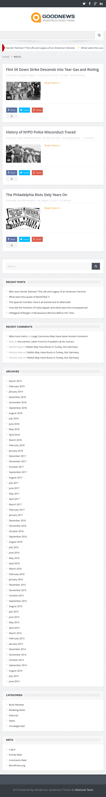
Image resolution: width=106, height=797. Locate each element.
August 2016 (15, 541)
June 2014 (14, 681)
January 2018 (16, 450)
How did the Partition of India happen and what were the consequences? (48, 307)
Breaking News (72, 137)
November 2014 (17, 654)
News (66, 75)
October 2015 (16, 595)
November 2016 (17, 525)
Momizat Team (84, 790)
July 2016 (13, 547)
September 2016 (18, 536)
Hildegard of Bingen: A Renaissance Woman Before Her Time (41, 313)
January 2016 (16, 579)
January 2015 (16, 643)
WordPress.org (17, 765)
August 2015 (15, 606)
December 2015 (17, 584)
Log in (12, 749)
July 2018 (13, 418)
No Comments (77, 75)
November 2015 (17, 590)
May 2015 (14, 622)
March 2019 (15, 381)
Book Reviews (16, 704)
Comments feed (17, 760)
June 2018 (14, 424)
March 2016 (15, 568)
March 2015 (15, 633)
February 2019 (16, 386)
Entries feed (15, 754)
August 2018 (15, 413)
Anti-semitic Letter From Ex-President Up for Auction (45, 341)
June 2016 (14, 552)
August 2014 (15, 670)
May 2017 (14, 493)
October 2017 (16, 466)
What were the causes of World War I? (29, 296)
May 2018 (14, 429)
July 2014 (13, 676)
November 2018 (17, 402)
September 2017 (18, 472)
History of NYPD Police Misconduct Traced (41, 132)
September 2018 (18, 407)
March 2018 (15, 440)
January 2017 (16, 515)
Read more (52, 83)
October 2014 (16, 660)
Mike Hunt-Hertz (18, 336)
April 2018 (14, 434)
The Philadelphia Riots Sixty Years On (36, 194)
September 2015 (18, 601)
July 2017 (13, 482)
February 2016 (16, 574)
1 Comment (88, 137)
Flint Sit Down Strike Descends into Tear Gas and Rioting (52, 69)
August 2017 (15, 477)
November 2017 (17, 461)
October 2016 (16, 531)
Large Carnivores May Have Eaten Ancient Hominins (59, 336)
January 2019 (16, 391)
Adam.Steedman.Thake (29, 137)
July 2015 (13, 611)
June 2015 (14, 617)
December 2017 (17, 456)
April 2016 (14, 563)
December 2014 (17, 649)
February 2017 (16, 509)
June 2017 (14, 488)
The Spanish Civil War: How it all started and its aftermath (40, 302)
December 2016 (17, 520)
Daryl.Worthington (26, 75)
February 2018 (16, 445)
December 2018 (17, 397)
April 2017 (14, 499)
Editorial (66, 200)
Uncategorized (17, 726)
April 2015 (14, 627)
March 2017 (15, 504)
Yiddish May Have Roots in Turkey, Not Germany (51, 346)
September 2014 (18, 665)
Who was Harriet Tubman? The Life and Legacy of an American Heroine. (47, 291)
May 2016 (14, 558)
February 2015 (16, 638)
